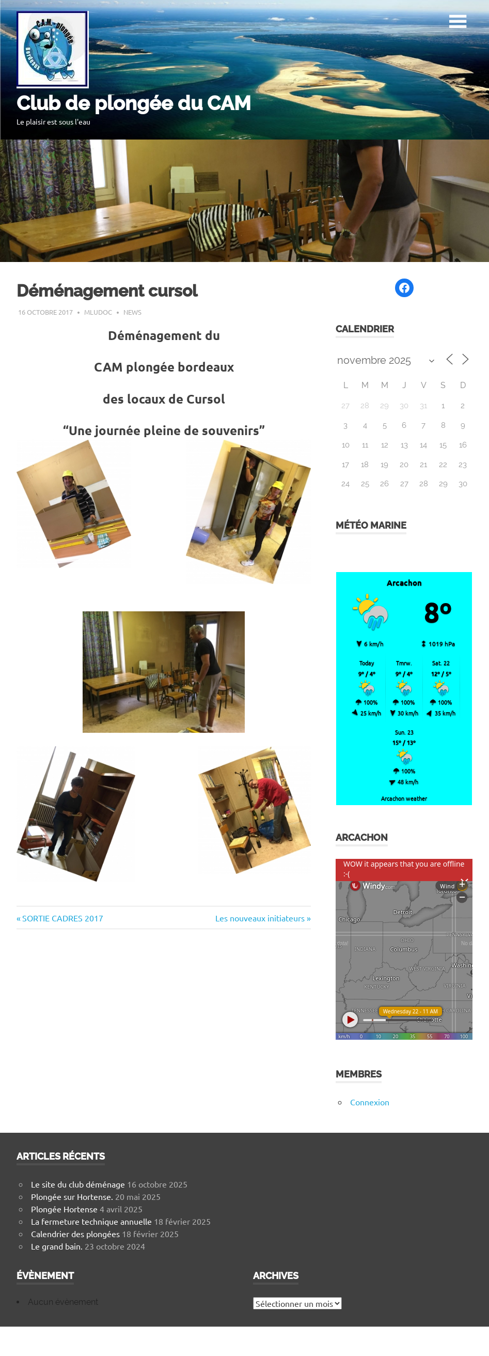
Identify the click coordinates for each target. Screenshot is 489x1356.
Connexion (369, 1102)
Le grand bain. (57, 1246)
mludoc (98, 311)
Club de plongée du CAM (134, 103)
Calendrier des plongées (75, 1233)
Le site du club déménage (78, 1184)
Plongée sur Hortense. (72, 1196)
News (132, 311)
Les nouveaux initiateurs (260, 918)
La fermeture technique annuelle (91, 1221)
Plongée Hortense (64, 1209)
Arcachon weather (404, 798)
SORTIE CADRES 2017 (62, 918)
